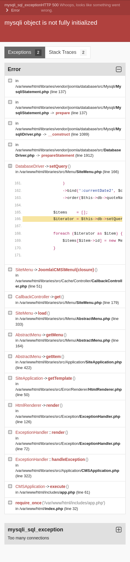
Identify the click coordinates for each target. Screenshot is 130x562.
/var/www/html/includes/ (48, 492)
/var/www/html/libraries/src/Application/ (71, 362)
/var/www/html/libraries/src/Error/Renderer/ (68, 389)
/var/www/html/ (42, 508)
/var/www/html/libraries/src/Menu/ (61, 171)
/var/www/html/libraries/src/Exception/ (67, 416)
